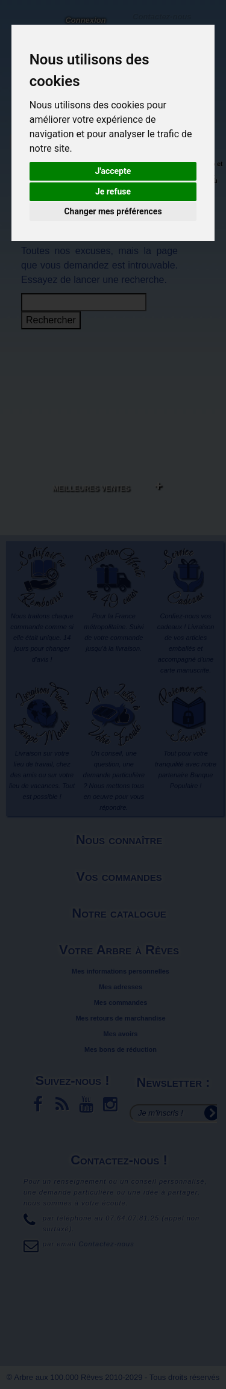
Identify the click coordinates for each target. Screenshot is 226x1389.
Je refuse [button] (113, 191)
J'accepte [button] (113, 171)
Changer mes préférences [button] (113, 211)
